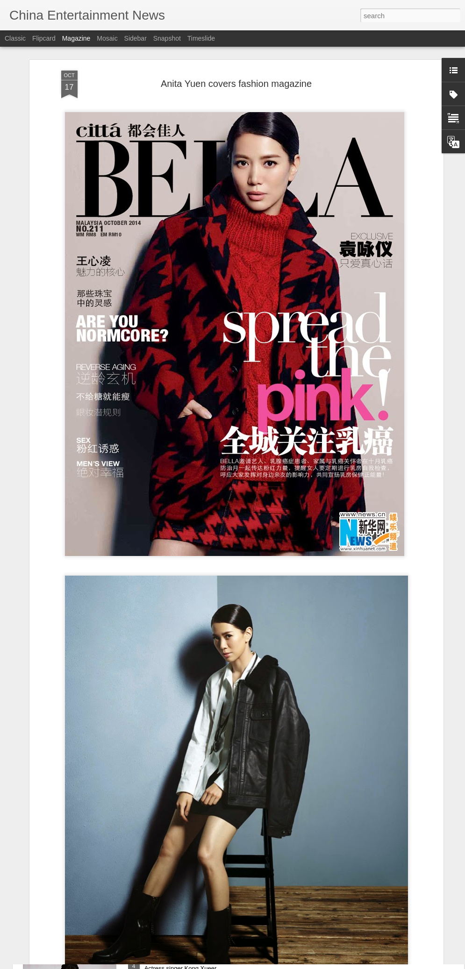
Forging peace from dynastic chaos (202, 852)
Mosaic (107, 38)
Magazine (76, 38)
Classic (15, 38)
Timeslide (201, 38)
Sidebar (135, 38)
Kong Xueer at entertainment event (202, 958)
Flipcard (44, 38)
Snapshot (167, 38)
